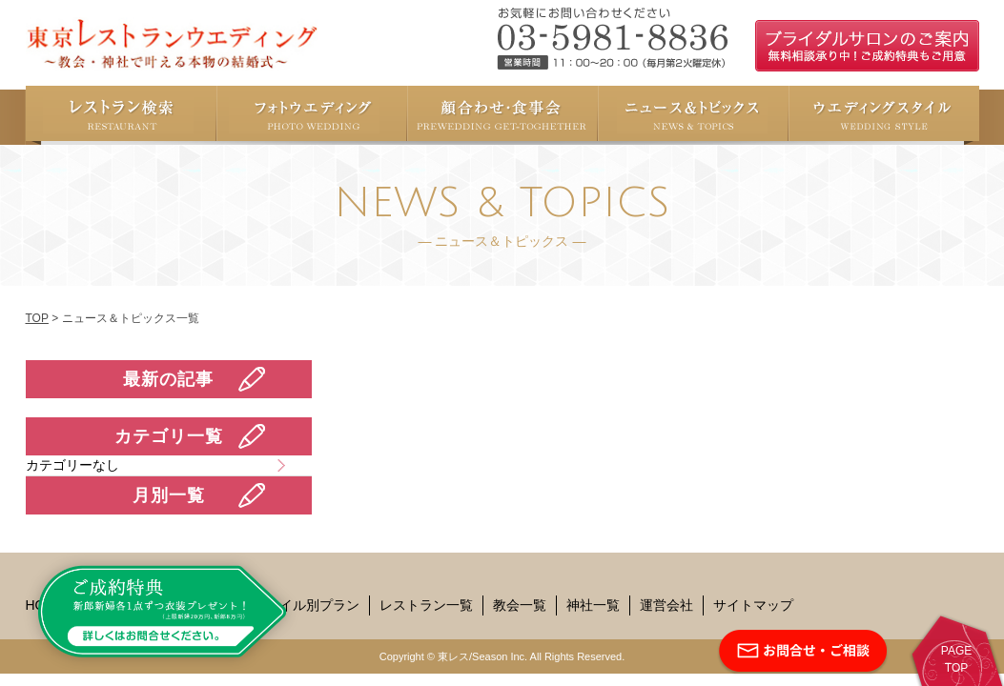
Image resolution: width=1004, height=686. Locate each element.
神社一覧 (593, 605)
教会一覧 (519, 605)
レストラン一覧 (426, 605)
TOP (37, 318)
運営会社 (666, 605)
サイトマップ (753, 605)
